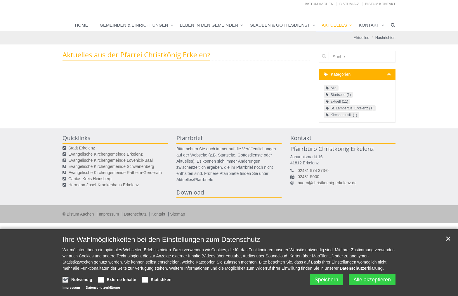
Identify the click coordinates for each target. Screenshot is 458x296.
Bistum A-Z (349, 4)
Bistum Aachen (319, 4)
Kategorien (341, 74)
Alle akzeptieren (372, 280)
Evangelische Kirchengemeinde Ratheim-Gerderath (115, 172)
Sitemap (177, 214)
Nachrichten (385, 37)
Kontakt (369, 25)
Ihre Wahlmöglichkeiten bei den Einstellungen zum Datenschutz (161, 239)
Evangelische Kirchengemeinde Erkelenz (105, 154)
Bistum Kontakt (380, 4)
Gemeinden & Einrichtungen (134, 25)
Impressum (109, 214)
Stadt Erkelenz (81, 148)
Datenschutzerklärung (361, 268)
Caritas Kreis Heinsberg (90, 178)
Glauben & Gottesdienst (280, 25)
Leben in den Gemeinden (209, 25)
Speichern (326, 280)
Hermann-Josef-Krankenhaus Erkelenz (103, 185)
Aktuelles (334, 25)
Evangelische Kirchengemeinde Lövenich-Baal (110, 160)
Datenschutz (136, 214)
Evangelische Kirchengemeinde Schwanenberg (111, 166)
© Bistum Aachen (79, 214)
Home (81, 25)
